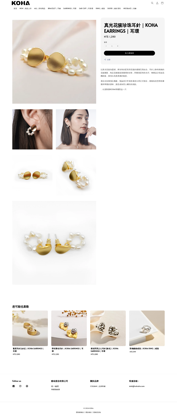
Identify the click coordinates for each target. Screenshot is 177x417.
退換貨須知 (97, 412)
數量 (105, 42)
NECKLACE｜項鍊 (129, 8)
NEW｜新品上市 (26, 8)
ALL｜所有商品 (39, 8)
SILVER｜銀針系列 (114, 8)
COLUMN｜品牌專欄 (97, 386)
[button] (152, 3)
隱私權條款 (80, 412)
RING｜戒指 (100, 8)
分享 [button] (107, 60)
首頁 (15, 8)
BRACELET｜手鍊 (54, 8)
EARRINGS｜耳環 (69, 8)
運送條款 (88, 412)
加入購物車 (129, 53)
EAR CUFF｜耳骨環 (86, 8)
